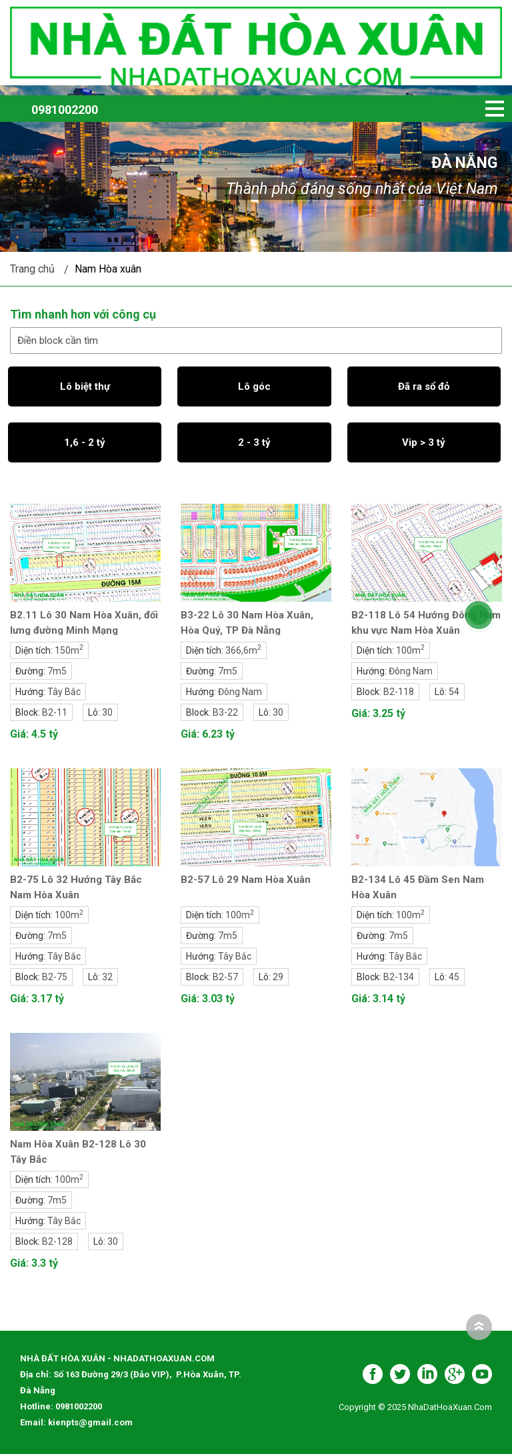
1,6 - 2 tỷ (84, 442)
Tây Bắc (64, 691)
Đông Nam (240, 691)
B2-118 (398, 691)
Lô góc (254, 386)
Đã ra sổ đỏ (423, 386)
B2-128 (57, 1241)
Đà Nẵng (464, 163)
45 (454, 977)
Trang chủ (32, 269)
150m (69, 650)
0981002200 (64, 110)
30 (107, 712)
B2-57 (225, 977)
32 (107, 977)
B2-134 (398, 977)
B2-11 (54, 712)
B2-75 (54, 977)
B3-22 (225, 712)
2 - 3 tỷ (254, 442)
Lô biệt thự (85, 386)
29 (278, 977)
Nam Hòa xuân (108, 269)
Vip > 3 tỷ (423, 442)
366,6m (243, 650)
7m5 (57, 671)
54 (454, 691)
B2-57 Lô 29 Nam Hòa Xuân (246, 880)
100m (410, 650)
